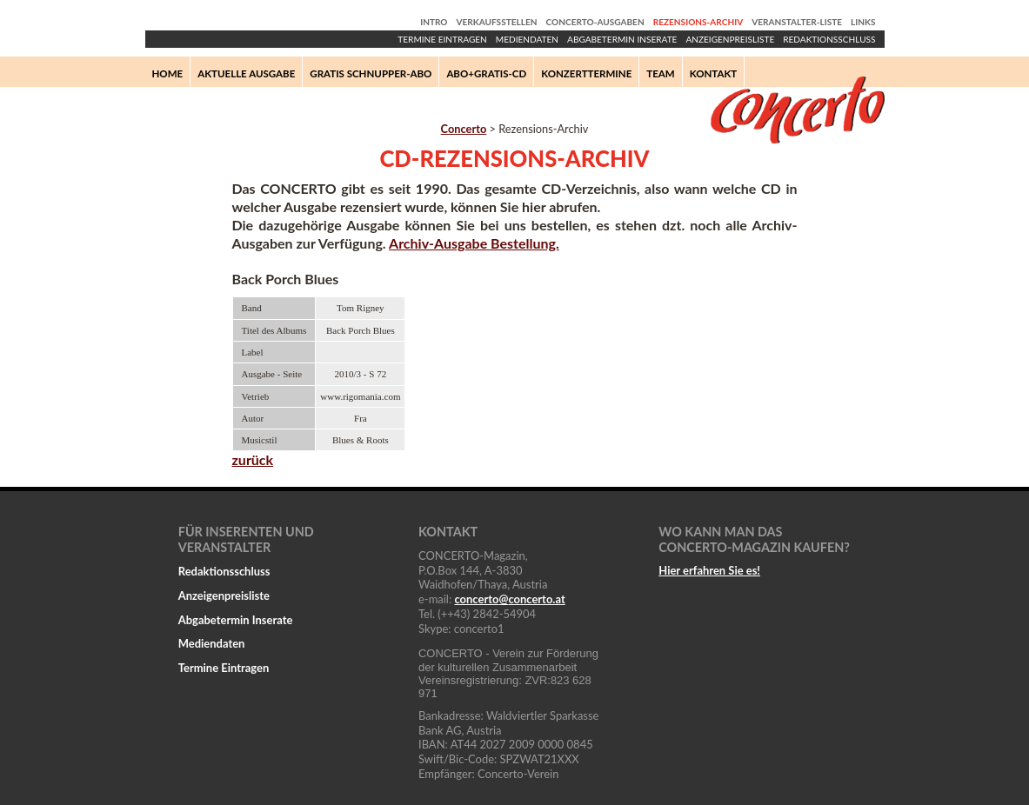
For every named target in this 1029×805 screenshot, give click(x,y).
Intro (433, 22)
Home (168, 73)
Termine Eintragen (442, 39)
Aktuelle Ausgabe (246, 73)
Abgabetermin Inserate (622, 39)
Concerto (464, 129)
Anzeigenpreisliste (729, 39)
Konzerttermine (586, 73)
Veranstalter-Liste (797, 22)
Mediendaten (527, 39)
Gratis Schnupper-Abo (370, 73)
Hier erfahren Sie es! (709, 570)
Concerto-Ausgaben (595, 22)
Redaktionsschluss (829, 39)
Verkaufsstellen (497, 22)
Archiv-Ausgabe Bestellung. (474, 243)
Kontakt (714, 73)
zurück (253, 459)
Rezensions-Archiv (698, 22)
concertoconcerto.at (509, 599)
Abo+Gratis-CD (486, 73)
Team (660, 73)
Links (863, 22)
